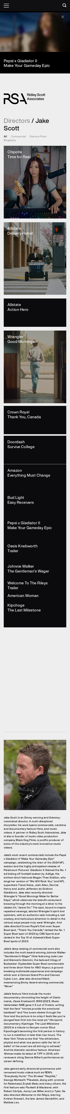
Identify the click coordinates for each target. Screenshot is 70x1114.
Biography (10, 140)
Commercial (18, 136)
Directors (17, 120)
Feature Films (38, 136)
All (5, 136)
